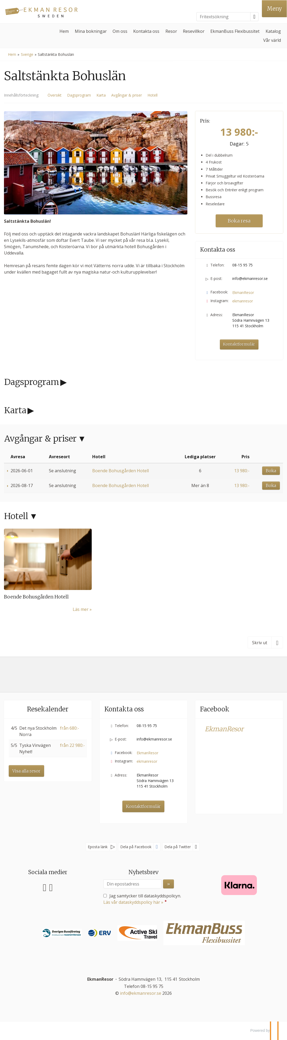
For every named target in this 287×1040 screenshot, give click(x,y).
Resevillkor (194, 31)
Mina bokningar (91, 31)
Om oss (120, 31)
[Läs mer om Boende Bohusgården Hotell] (48, 571)
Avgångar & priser (40, 438)
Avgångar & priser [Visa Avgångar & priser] (126, 95)
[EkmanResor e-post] (140, 993)
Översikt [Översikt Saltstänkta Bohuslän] (55, 95)
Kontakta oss (146, 31)
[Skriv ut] (265, 642)
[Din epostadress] (132, 883)
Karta (15, 410)
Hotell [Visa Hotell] (152, 95)
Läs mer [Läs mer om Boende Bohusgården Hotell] (81, 609)
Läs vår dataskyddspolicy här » (133, 902)
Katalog (273, 31)
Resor (171, 31)
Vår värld (272, 40)
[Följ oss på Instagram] (51, 887)
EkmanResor (224, 729)
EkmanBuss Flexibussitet (235, 31)
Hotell (16, 516)
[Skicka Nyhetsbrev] (168, 883)
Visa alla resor (26, 771)
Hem (64, 31)
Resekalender (47, 709)
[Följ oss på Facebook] (45, 887)
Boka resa (239, 221)
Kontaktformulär (239, 344)
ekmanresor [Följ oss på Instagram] (242, 300)
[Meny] (274, 8)
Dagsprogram (31, 382)
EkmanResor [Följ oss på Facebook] (243, 292)
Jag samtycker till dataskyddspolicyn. (142, 899)
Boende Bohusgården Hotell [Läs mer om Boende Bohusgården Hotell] (36, 597)
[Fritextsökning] (223, 16)
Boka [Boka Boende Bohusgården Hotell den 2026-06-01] (271, 470)
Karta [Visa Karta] (101, 95)
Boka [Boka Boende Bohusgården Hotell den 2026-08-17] (271, 485)
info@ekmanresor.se (250, 278)
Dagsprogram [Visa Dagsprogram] (79, 95)
